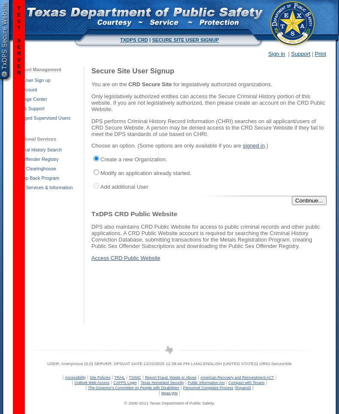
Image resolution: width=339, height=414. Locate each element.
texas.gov (169, 393)
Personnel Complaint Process (208, 388)
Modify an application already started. (145, 173)
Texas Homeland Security (162, 383)
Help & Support (29, 108)
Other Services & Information (43, 187)
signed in (254, 145)
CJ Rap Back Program (36, 178)
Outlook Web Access (91, 383)
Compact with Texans (246, 383)
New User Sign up (32, 80)
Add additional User (124, 187)
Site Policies (100, 377)
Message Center (30, 99)
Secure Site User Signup (185, 39)
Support (300, 54)
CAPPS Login (124, 383)
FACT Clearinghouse (34, 168)
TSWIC (135, 377)
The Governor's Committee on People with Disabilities (133, 388)
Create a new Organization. (133, 159)
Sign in (276, 54)
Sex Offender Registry (36, 159)
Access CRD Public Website (125, 258)
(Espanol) (243, 388)
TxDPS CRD (134, 39)
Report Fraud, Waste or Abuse (171, 377)
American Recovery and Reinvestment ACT (237, 377)
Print (320, 54)
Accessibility (75, 377)
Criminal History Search (37, 149)
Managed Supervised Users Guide (41, 120)
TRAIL (119, 377)
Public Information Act (206, 383)
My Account (25, 89)
